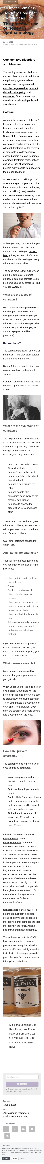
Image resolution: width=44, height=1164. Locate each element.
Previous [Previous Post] (6, 1101)
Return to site (10, 2)
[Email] (32, 1129)
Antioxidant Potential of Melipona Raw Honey (17, 1114)
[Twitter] (15, 1129)
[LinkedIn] (23, 1129)
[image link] (22, 225)
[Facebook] (6, 1129)
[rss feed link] (7, 1136)
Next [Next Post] (5, 1109)
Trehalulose (9, 1104)
